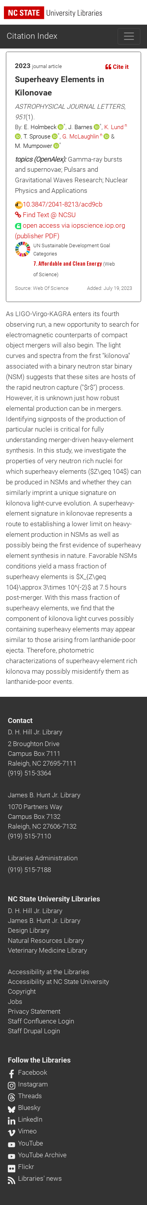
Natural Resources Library (46, 940)
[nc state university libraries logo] (75, 16)
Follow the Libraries (39, 1060)
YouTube (25, 1143)
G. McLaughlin (80, 136)
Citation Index (32, 36)
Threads (25, 1096)
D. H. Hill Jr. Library (35, 732)
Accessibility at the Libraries (48, 972)
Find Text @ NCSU (45, 215)
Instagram (28, 1084)
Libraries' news (35, 1178)
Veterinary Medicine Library (47, 950)
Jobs (15, 1001)
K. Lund (113, 127)
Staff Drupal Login (34, 1031)
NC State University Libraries (54, 899)
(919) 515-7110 (29, 836)
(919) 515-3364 (29, 773)
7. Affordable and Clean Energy (67, 263)
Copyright (22, 991)
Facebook (27, 1072)
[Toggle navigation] (129, 36)
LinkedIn (25, 1119)
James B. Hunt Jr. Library (44, 795)
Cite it (117, 66)
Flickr (21, 1167)
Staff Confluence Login (41, 1021)
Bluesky (24, 1107)
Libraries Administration (43, 858)
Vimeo (22, 1131)
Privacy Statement (34, 1011)
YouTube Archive (37, 1155)
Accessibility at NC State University (58, 982)
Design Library (28, 930)
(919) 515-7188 (29, 870)
